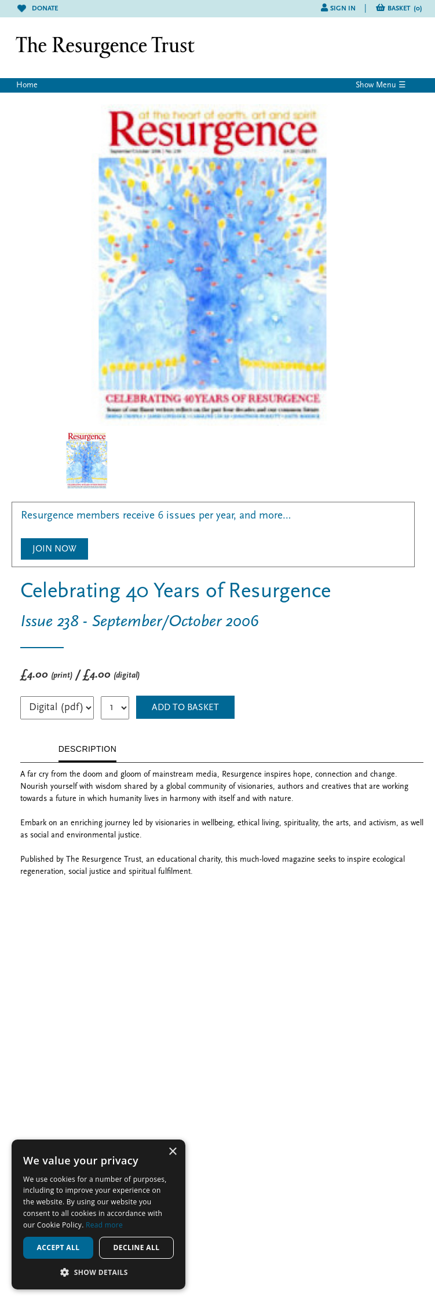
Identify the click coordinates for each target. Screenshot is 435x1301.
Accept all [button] (58, 1247)
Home (27, 85)
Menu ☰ (391, 85)
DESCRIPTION (88, 749)
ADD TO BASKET (185, 707)
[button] (98, 1272)
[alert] (98, 1214)
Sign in (343, 8)
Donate (37, 8)
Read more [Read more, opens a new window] (104, 1225)
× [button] (172, 1152)
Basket (405, 8)
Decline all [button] (137, 1247)
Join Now (54, 549)
